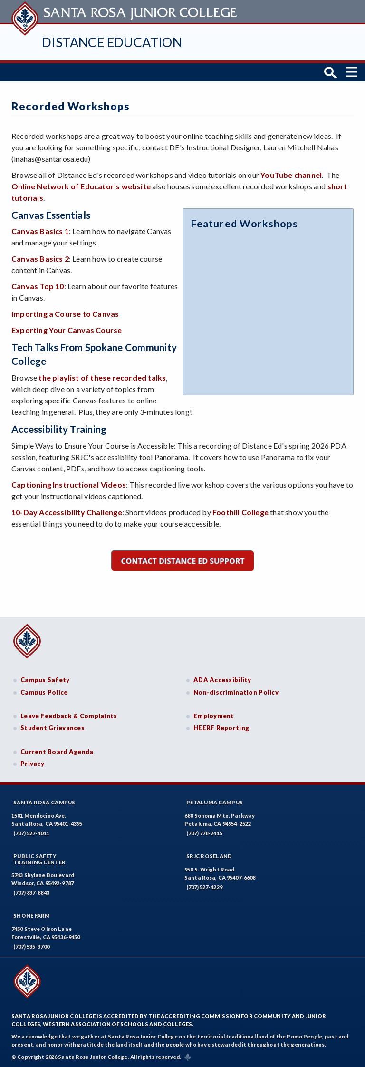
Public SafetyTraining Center (39, 858)
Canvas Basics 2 (40, 258)
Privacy (32, 763)
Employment (213, 715)
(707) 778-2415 (204, 832)
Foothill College (240, 511)
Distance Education (112, 42)
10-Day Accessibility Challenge (66, 511)
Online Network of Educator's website (81, 185)
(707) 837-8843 (31, 892)
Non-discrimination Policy (236, 691)
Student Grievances (52, 727)
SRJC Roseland (209, 855)
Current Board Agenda (57, 750)
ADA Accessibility (222, 679)
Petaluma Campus (214, 801)
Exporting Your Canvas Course (66, 329)
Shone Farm (31, 915)
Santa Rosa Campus (44, 801)
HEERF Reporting (221, 727)
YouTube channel (291, 173)
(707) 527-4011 (31, 832)
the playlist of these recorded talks (102, 376)
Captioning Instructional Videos (68, 483)
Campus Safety (45, 679)
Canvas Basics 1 (40, 230)
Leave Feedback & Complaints (68, 715)
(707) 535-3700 (31, 946)
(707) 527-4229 (204, 886)
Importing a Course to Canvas (65, 313)
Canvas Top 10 (37, 285)
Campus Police (44, 691)
